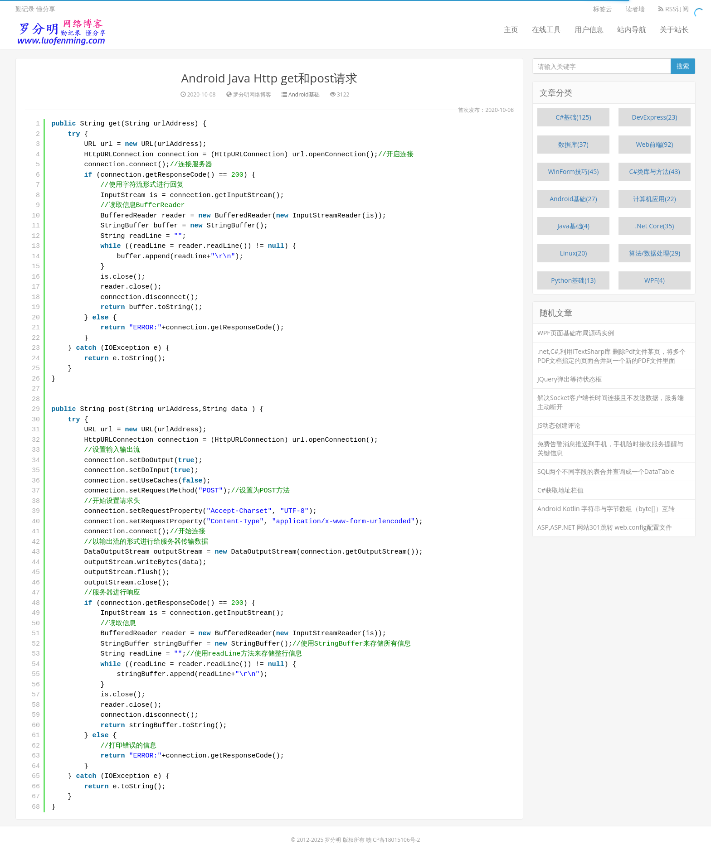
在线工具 (546, 29)
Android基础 (304, 94)
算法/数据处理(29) (654, 253)
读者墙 (635, 9)
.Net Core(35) (654, 226)
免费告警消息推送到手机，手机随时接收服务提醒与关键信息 (610, 448)
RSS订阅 (673, 9)
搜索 (683, 66)
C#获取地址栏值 (560, 490)
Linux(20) (573, 253)
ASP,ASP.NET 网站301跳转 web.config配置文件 (604, 527)
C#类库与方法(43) (654, 171)
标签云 (602, 9)
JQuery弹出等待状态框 (569, 379)
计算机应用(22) (654, 198)
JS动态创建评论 (558, 425)
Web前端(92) (654, 144)
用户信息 (589, 29)
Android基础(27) (573, 198)
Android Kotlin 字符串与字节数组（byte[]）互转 (606, 508)
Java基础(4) (573, 226)
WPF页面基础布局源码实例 (575, 332)
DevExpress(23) (654, 117)
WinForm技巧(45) (573, 171)
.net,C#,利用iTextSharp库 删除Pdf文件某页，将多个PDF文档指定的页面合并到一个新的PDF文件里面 (611, 356)
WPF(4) (654, 280)
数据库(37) (573, 144)
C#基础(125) (573, 117)
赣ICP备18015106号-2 (393, 840)
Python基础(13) (573, 280)
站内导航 (631, 29)
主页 (511, 29)
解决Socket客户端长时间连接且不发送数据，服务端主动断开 (610, 402)
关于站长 (674, 29)
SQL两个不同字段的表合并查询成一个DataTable (605, 471)
